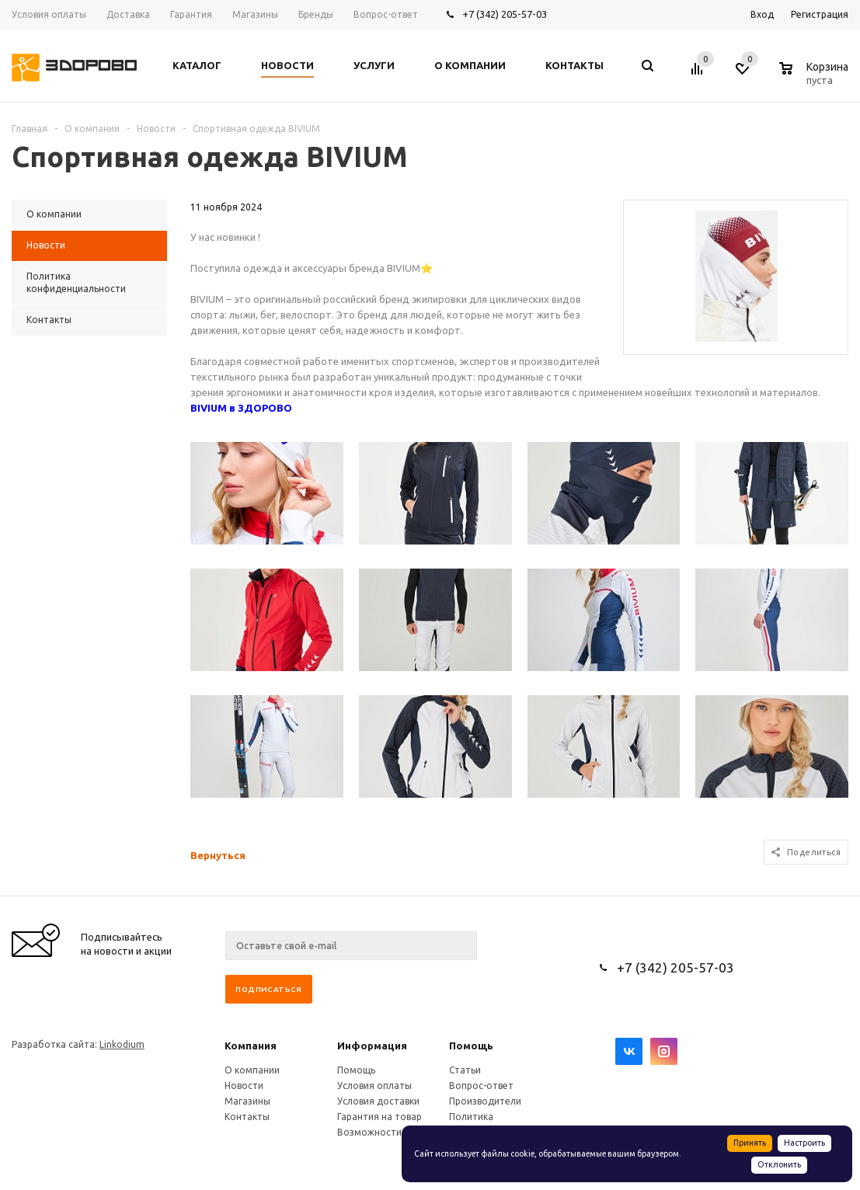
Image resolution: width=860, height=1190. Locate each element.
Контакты (247, 1117)
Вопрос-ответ (481, 1085)
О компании (252, 1070)
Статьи (465, 1070)
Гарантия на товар (379, 1117)
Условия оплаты (374, 1085)
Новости (244, 1085)
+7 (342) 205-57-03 (504, 14)
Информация (372, 1045)
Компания (251, 1045)
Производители (485, 1101)
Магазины (247, 1101)
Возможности (369, 1132)
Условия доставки (378, 1101)
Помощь (471, 1045)
